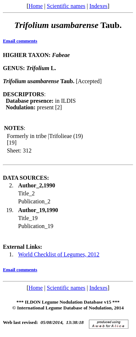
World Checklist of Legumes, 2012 (58, 254)
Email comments (20, 41)
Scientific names (66, 6)
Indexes (98, 6)
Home (36, 6)
